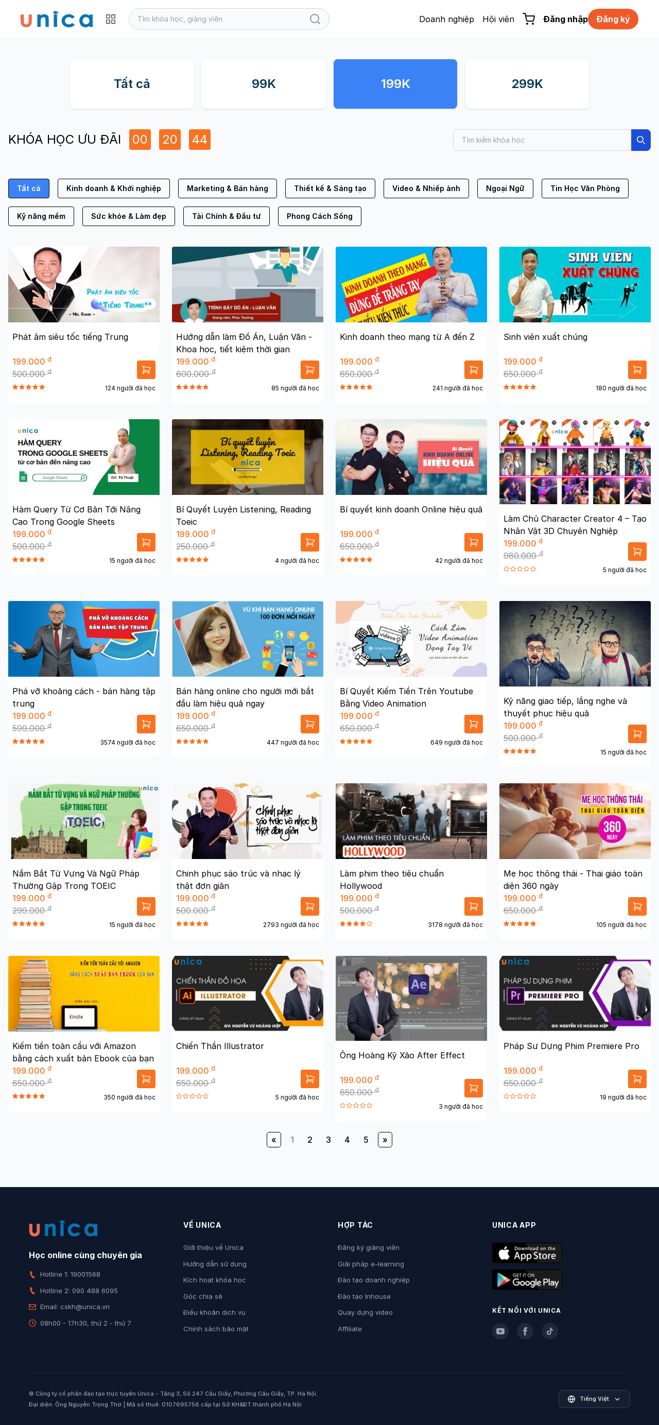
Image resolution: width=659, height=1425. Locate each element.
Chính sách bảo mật (216, 1329)
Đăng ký (613, 19)
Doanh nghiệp (446, 19)
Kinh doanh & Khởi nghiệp (113, 188)
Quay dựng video (365, 1312)
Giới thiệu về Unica (213, 1247)
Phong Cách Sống (320, 216)
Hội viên (498, 19)
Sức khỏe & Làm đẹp (128, 216)
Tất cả (132, 83)
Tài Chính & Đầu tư (226, 216)
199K (395, 83)
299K (527, 83)
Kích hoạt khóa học (214, 1280)
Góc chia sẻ (202, 1296)
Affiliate (350, 1329)
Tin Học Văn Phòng (585, 188)
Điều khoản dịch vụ (214, 1312)
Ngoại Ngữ (505, 188)
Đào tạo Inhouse (364, 1296)
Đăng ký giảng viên (369, 1247)
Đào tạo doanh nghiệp (374, 1280)
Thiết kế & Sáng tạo (330, 188)
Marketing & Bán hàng (227, 188)
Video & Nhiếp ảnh (426, 188)
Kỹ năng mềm (41, 216)
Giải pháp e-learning (371, 1264)
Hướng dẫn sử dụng (215, 1264)
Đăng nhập (565, 19)
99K (264, 83)
